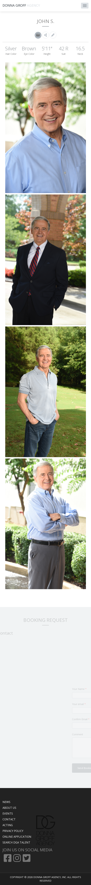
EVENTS (8, 813)
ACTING (8, 825)
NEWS (6, 802)
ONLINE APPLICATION (17, 837)
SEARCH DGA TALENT (16, 842)
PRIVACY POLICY (13, 831)
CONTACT (9, 819)
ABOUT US (9, 808)
